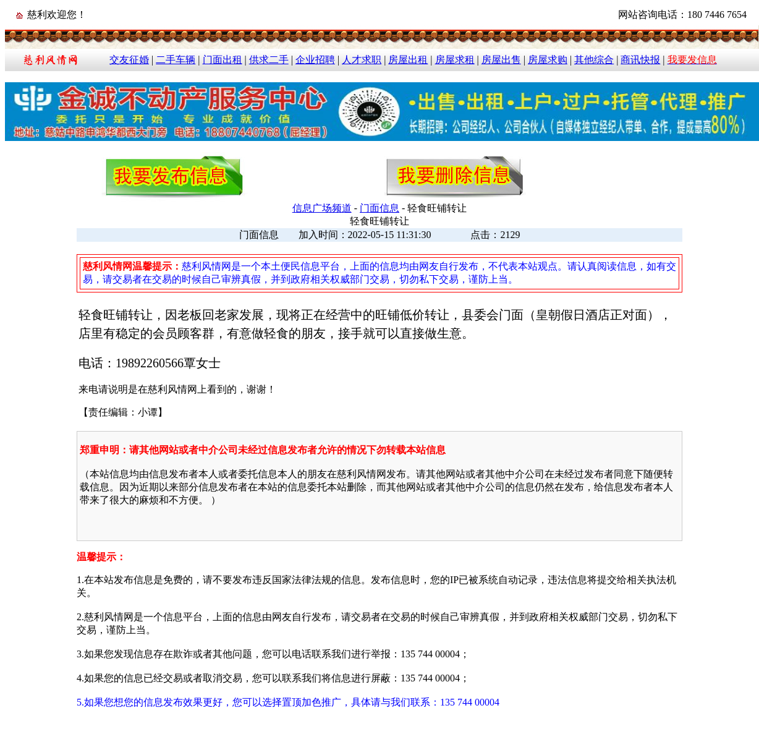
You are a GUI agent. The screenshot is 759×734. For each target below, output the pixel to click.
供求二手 (269, 59)
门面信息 (379, 208)
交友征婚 (129, 59)
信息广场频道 (322, 208)
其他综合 (594, 59)
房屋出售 (501, 59)
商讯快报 (640, 59)
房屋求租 (455, 59)
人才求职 (361, 59)
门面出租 (222, 59)
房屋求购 (547, 59)
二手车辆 (175, 59)
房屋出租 (408, 59)
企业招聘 (315, 59)
